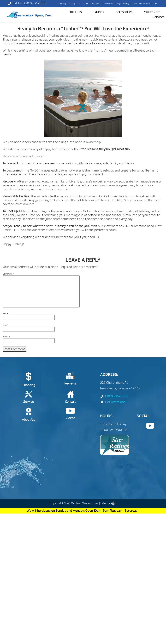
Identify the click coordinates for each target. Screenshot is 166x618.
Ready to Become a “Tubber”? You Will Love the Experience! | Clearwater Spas (29, 14)
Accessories (124, 12)
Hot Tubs (75, 12)
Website (6, 336)
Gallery (126, 3)
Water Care (152, 12)
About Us (95, 3)
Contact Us (108, 3)
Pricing (72, 3)
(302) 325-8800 (35, 3)
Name (5, 313)
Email (5, 325)
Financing (62, 3)
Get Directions (112, 402)
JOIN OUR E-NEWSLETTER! (145, 3)
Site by (107, 503)
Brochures (83, 3)
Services (159, 17)
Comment (8, 273)
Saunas (99, 12)
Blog (118, 3)
